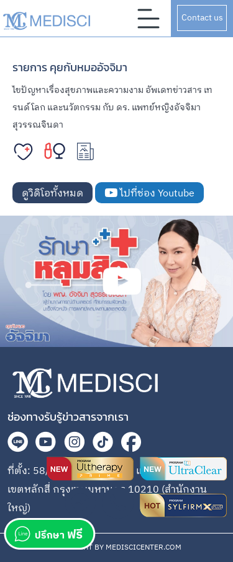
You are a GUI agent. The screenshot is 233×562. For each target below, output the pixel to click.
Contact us (202, 18)
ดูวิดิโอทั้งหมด (52, 193)
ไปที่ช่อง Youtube (149, 193)
